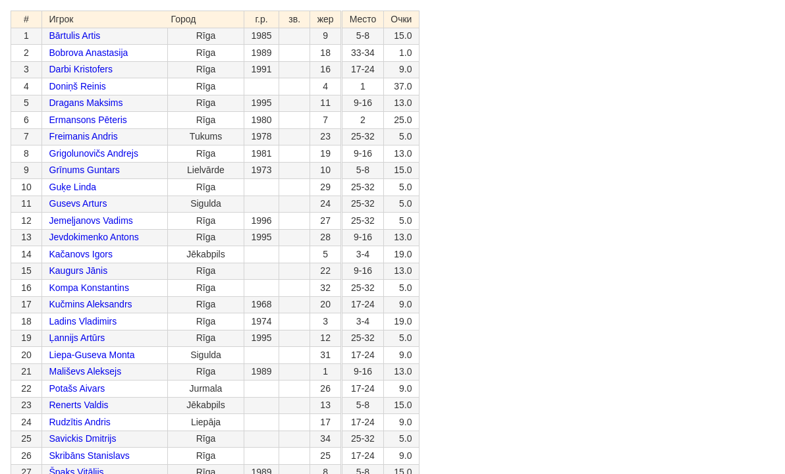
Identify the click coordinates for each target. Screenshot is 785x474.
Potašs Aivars (77, 388)
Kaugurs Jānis (78, 270)
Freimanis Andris (83, 136)
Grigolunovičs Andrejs (93, 153)
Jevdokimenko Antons (94, 237)
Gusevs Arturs (78, 203)
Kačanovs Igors (81, 254)
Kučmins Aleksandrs (90, 304)
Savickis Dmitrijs (83, 438)
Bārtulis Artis (75, 35)
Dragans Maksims (86, 102)
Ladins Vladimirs (83, 321)
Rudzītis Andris (80, 422)
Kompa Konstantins (89, 287)
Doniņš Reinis (77, 86)
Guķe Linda (73, 187)
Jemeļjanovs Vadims (91, 220)
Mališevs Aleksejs (85, 371)
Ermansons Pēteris (88, 120)
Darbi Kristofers (81, 69)
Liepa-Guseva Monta (92, 355)
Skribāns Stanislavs (89, 455)
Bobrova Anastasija (88, 52)
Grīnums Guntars (84, 170)
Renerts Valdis (79, 405)
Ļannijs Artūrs (77, 337)
